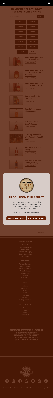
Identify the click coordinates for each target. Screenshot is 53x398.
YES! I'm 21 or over (16, 218)
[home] (3, 2)
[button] (49, 3)
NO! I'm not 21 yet (36, 218)
